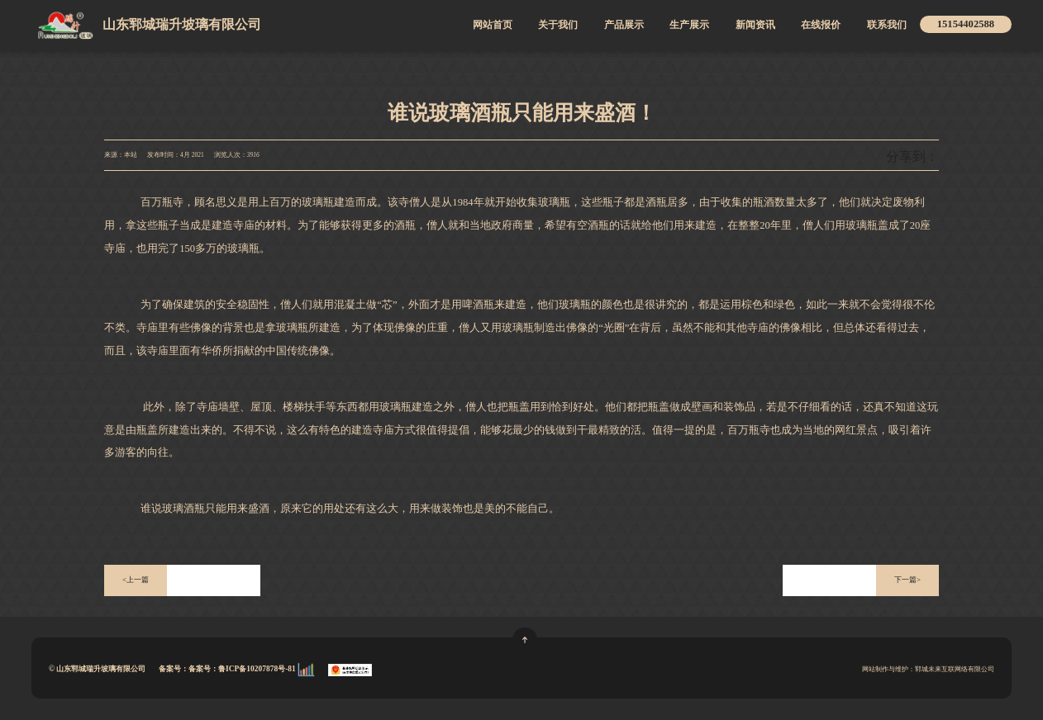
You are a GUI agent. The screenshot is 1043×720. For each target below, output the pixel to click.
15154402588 (965, 24)
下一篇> (907, 580)
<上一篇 (135, 580)
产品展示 (624, 25)
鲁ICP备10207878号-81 (258, 669)
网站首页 (492, 25)
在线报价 (821, 25)
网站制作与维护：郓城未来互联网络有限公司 (928, 669)
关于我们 (558, 25)
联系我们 (887, 25)
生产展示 (689, 25)
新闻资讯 (755, 25)
